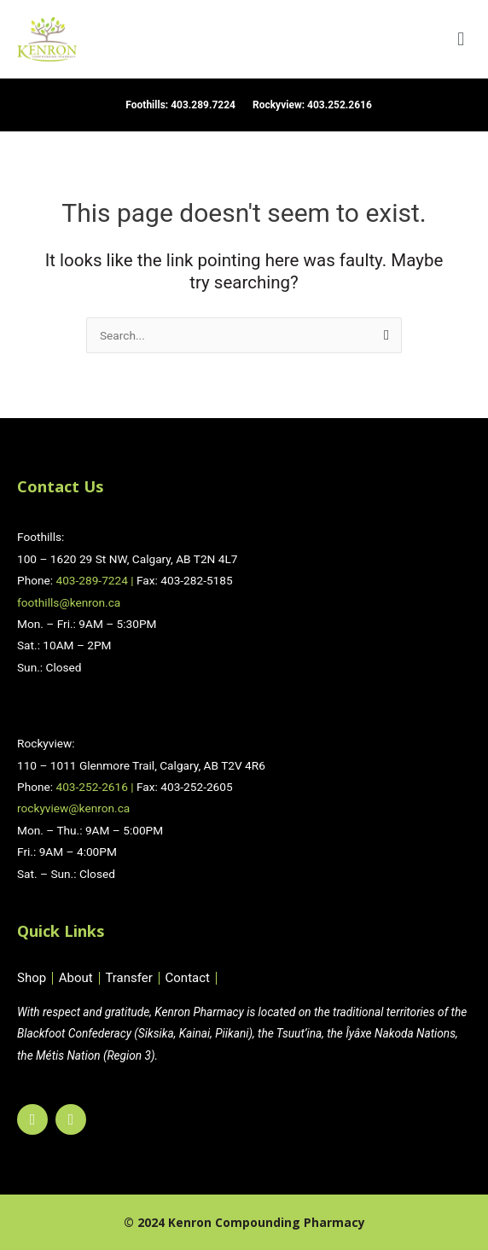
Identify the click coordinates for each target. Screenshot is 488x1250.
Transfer (128, 978)
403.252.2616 (339, 105)
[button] (461, 39)
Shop (31, 978)
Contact (188, 978)
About (76, 978)
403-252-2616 (91, 787)
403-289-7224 (91, 580)
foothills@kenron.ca (68, 602)
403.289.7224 (203, 105)
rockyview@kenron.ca (73, 808)
